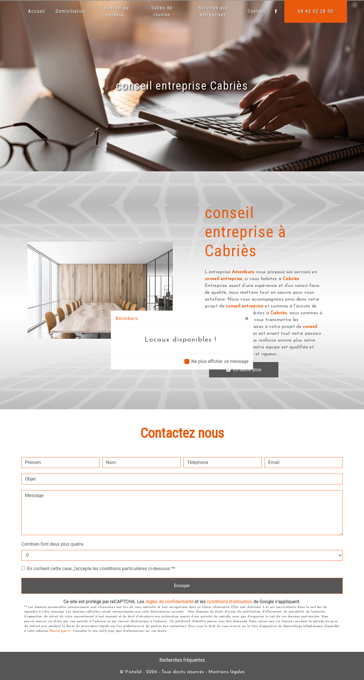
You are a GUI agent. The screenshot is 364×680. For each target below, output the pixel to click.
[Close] (246, 318)
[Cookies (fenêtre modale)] (1, 676)
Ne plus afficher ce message (220, 361)
